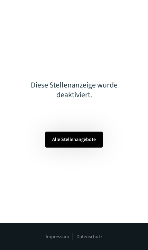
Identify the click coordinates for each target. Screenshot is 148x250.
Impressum (57, 236)
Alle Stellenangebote (74, 139)
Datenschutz (89, 236)
